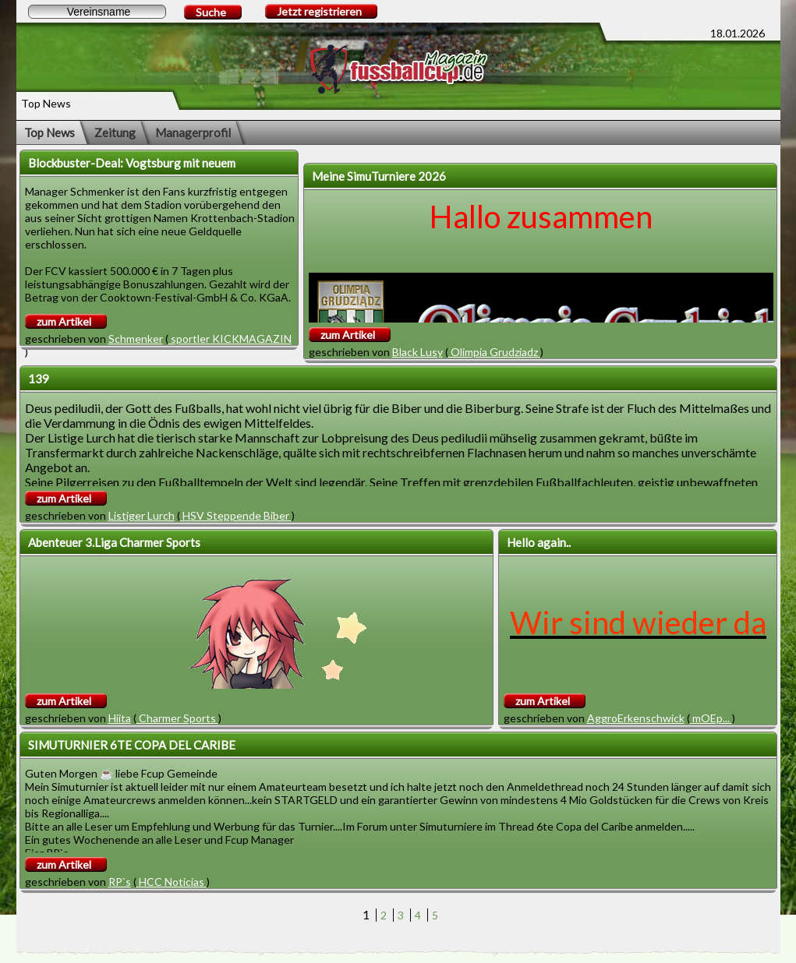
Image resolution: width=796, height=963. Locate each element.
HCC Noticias (171, 881)
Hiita (119, 718)
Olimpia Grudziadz (494, 351)
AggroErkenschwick (636, 718)
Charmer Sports (177, 718)
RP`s (119, 881)
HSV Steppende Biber (236, 515)
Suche (211, 12)
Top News (49, 132)
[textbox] (97, 11)
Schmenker (135, 338)
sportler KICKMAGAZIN (230, 338)
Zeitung (115, 132)
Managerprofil (193, 132)
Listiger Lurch (141, 515)
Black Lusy (417, 351)
